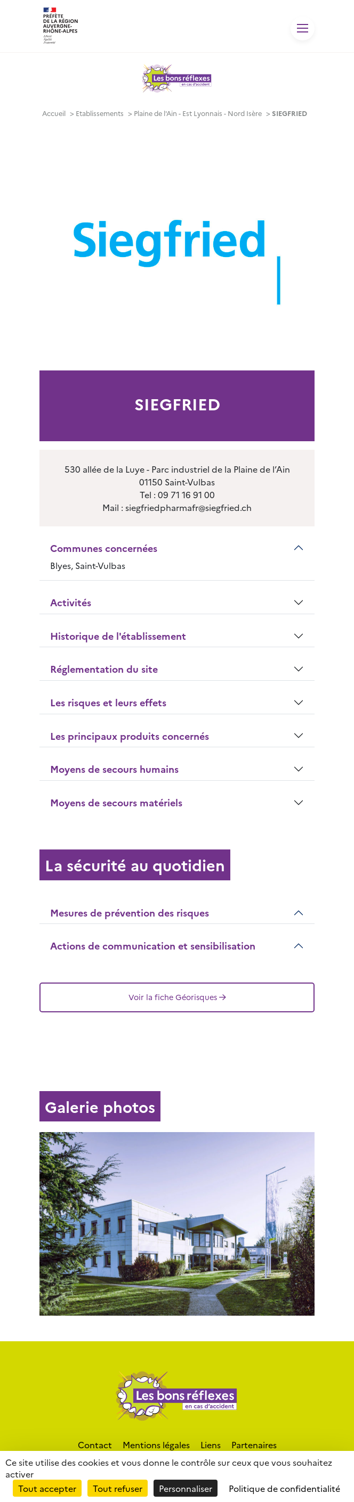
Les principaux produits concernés (129, 735)
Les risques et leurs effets (108, 702)
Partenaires (254, 1444)
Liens (210, 1444)
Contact (95, 1444)
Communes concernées (103, 548)
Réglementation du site (104, 668)
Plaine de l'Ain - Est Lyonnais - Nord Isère (198, 113)
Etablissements (100, 113)
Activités (70, 602)
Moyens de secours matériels (116, 802)
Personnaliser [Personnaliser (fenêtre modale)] (185, 1488)
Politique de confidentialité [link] (284, 1488)
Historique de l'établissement (118, 635)
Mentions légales (156, 1444)
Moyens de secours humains (114, 768)
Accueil (54, 113)
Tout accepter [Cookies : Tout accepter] (47, 1488)
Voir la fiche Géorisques (177, 997)
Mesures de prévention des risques (129, 912)
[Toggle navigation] (303, 28)
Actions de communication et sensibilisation (152, 945)
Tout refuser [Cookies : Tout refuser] (117, 1488)
